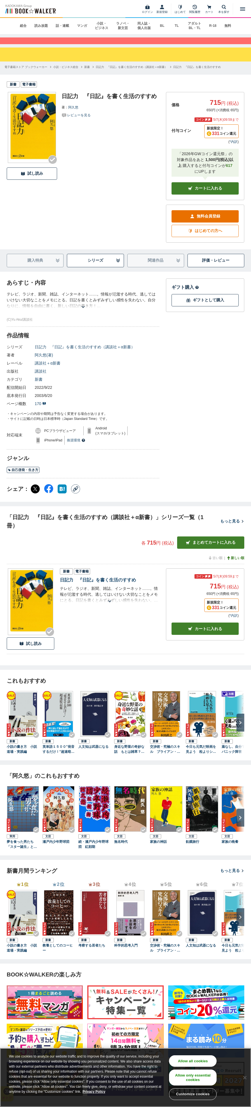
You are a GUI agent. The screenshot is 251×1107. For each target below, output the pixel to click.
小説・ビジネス (101, 26)
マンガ (82, 26)
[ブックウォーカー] (30, 9)
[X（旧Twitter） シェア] (35, 496)
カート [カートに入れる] (205, 636)
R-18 (212, 26)
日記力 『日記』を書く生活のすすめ (98, 587)
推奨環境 (76, 447)
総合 (23, 26)
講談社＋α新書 (47, 370)
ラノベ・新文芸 (123, 26)
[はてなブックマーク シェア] (62, 496)
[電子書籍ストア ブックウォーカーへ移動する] (25, 74)
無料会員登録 (205, 223)
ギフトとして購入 (205, 307)
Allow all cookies (193, 1061)
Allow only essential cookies (193, 1077)
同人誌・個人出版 (144, 26)
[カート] (209, 9)
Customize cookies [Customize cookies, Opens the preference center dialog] (193, 1094)
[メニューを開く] (242, 9)
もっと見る (232, 528)
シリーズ (104, 267)
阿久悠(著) (44, 362)
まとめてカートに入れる (211, 549)
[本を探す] (223, 9)
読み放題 (41, 26)
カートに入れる (205, 195)
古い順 (215, 565)
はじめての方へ (205, 238)
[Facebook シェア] (49, 496)
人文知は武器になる (93, 754)
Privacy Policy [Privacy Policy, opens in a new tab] (94, 1092)
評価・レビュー (215, 267)
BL (162, 26)
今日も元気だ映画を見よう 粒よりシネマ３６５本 (201, 756)
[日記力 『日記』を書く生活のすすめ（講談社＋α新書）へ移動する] (131, 74)
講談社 (40, 378)
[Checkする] (52, 166)
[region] (125, 1077)
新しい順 (235, 565)
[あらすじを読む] (83, 307)
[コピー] (75, 496)
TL (177, 26)
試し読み (32, 180)
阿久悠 (73, 115)
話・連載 (62, 26)
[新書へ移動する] (87, 74)
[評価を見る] (76, 122)
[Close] (245, 1077)
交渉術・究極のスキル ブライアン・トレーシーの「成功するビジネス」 (165, 756)
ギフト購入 (185, 294)
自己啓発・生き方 (23, 477)
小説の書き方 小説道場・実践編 (22, 756)
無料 (227, 26)
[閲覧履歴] (194, 9)
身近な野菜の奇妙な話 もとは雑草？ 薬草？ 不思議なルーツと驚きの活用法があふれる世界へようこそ (129, 756)
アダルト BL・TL (194, 26)
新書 (39, 386)
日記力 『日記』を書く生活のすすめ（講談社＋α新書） (85, 354)
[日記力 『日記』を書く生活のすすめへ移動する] (197, 74)
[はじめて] (180, 9)
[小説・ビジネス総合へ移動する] (65, 74)
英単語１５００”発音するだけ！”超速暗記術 (58, 756)
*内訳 (233, 149)
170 (40, 410)
